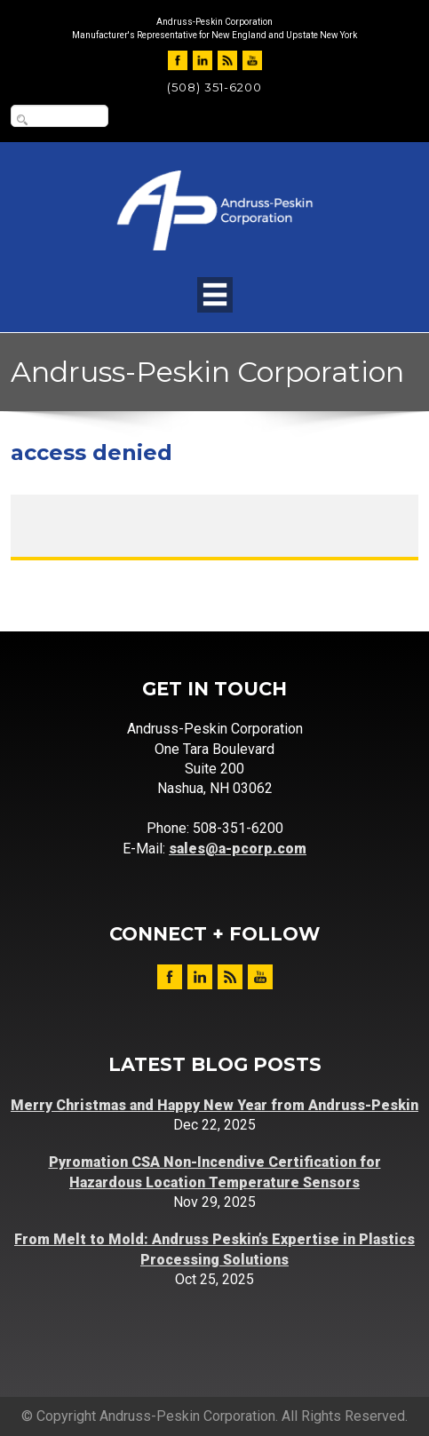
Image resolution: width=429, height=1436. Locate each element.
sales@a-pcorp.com (237, 848)
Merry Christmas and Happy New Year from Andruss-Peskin (214, 1105)
